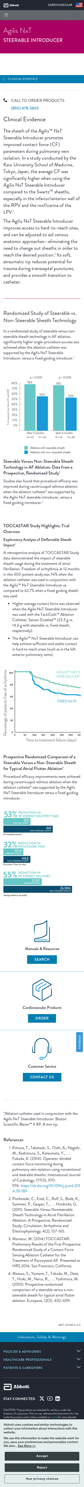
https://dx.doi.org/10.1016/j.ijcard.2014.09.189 (46, 1188)
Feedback (79, 1042)
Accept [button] (42, 1456)
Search (42, 959)
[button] (76, 15)
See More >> (27, 1446)
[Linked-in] (57, 1399)
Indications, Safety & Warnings (42, 1337)
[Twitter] (42, 1399)
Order (42, 1018)
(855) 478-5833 (25, 108)
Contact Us (42, 1077)
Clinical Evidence (23, 79)
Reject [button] (42, 1467)
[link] (22, 1352)
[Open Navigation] (5, 79)
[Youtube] (50, 1399)
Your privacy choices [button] (42, 1478)
